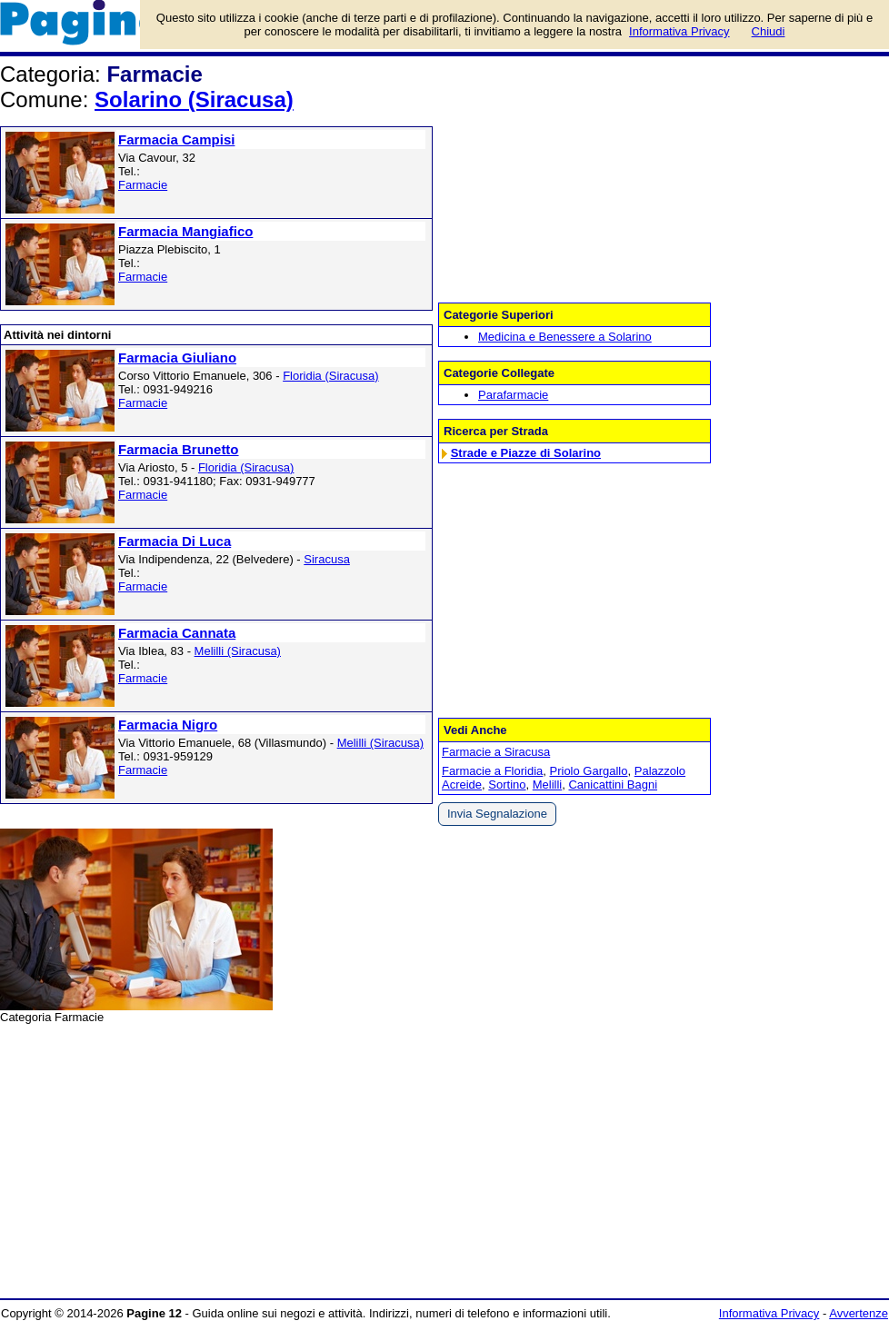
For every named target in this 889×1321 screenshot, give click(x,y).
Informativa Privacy (769, 1313)
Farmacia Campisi (176, 139)
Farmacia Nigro (167, 724)
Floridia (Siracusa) (330, 375)
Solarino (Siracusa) (194, 99)
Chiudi (768, 31)
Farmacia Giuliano (177, 357)
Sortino (506, 784)
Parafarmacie (513, 395)
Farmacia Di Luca (174, 541)
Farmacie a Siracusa (496, 752)
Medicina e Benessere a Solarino (565, 336)
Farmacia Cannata (176, 633)
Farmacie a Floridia (492, 771)
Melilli (548, 784)
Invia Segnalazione (497, 813)
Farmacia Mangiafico (185, 231)
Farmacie (142, 185)
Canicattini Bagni (612, 784)
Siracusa (327, 559)
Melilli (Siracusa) (238, 651)
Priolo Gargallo (589, 771)
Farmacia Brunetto (178, 449)
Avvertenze (858, 1313)
